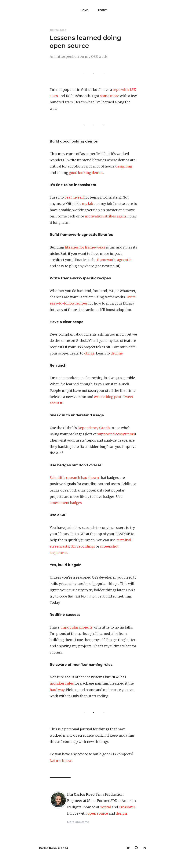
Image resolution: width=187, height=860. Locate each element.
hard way (57, 690)
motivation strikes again (105, 216)
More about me (78, 822)
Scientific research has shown (74, 477)
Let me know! (61, 760)
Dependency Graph (94, 428)
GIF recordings (83, 546)
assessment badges (66, 503)
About (102, 10)
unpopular (69, 627)
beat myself (74, 197)
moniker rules (62, 683)
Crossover (127, 807)
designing (123, 166)
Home (84, 10)
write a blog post (107, 397)
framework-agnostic (114, 260)
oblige (89, 353)
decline (117, 353)
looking (84, 173)
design (121, 813)
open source (97, 813)
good (73, 173)
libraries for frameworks (85, 247)
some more (109, 96)
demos (97, 173)
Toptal (105, 807)
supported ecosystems (115, 434)
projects (86, 627)
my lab (87, 203)
